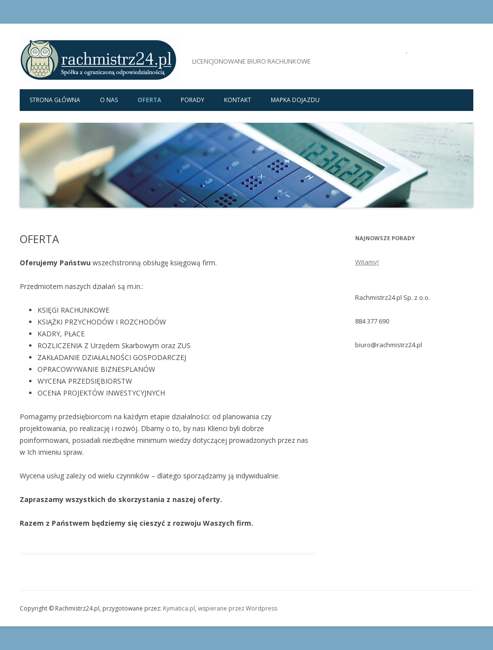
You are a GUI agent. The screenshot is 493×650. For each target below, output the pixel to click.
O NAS (109, 100)
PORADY (192, 100)
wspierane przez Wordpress (237, 608)
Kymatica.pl (179, 608)
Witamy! (367, 261)
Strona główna (55, 100)
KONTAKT (237, 100)
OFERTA (149, 100)
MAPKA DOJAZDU (295, 100)
